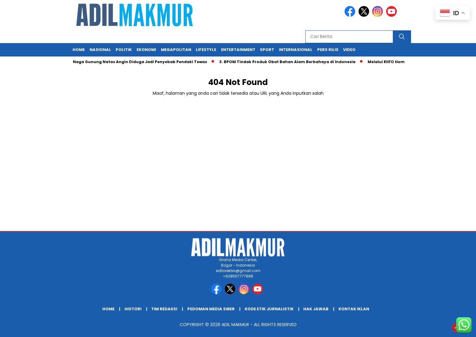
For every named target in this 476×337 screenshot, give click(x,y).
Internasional (295, 50)
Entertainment (238, 50)
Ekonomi (146, 50)
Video (349, 50)
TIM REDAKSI (164, 309)
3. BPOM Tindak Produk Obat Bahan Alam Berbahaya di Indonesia (289, 61)
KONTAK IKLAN (353, 309)
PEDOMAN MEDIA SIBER (211, 309)
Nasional (100, 50)
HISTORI (132, 309)
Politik (124, 50)
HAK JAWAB (315, 309)
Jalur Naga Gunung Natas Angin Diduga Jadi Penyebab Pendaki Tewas (136, 61)
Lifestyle (206, 50)
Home (79, 50)
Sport (267, 50)
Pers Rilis (327, 50)
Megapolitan (176, 50)
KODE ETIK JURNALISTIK (269, 309)
